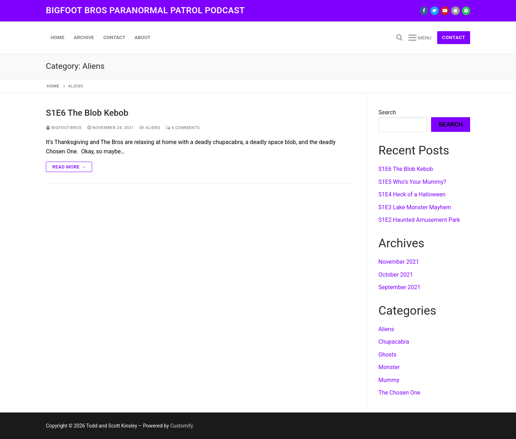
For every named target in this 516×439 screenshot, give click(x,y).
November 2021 (398, 261)
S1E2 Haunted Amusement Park (419, 219)
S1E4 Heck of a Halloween (411, 194)
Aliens (150, 127)
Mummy (388, 380)
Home (53, 86)
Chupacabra (393, 341)
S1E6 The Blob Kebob (87, 113)
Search (387, 112)
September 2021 (399, 287)
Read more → (69, 167)
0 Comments (183, 127)
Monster (389, 367)
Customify (181, 426)
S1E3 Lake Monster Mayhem (414, 207)
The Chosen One (399, 392)
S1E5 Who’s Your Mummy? (412, 181)
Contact (453, 37)
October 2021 (395, 274)
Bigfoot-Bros (64, 127)
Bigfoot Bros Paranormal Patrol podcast (145, 10)
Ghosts (387, 354)
